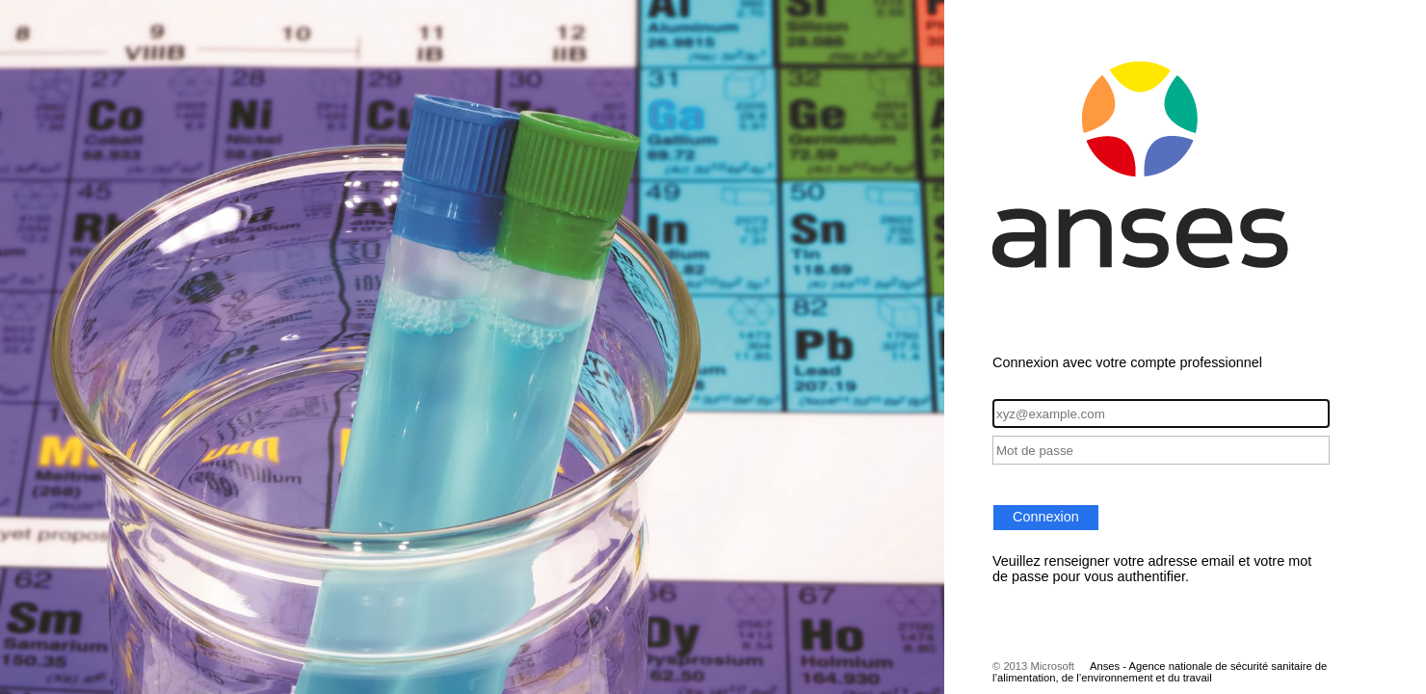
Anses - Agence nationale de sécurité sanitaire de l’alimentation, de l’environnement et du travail (1159, 671)
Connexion (1046, 516)
